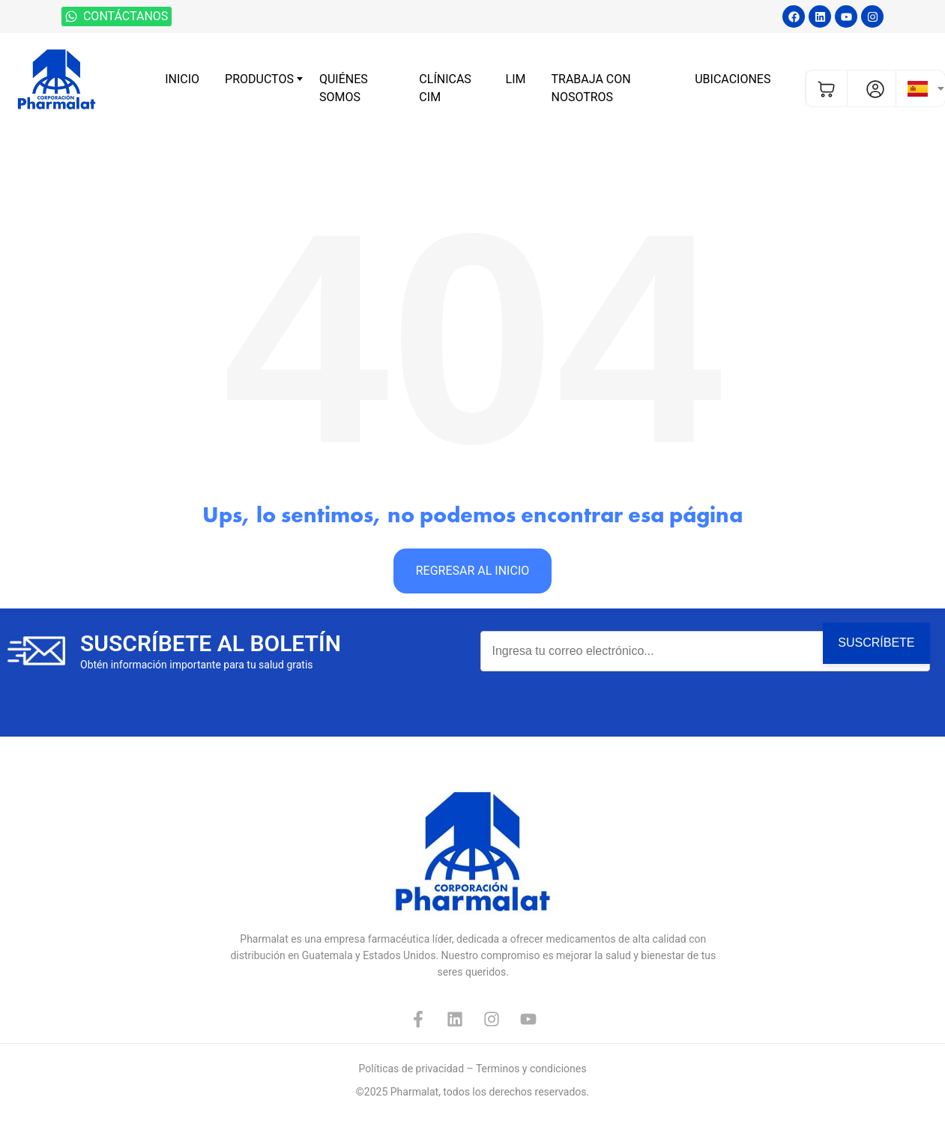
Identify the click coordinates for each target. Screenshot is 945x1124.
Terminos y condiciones (531, 1069)
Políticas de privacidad (411, 1069)
